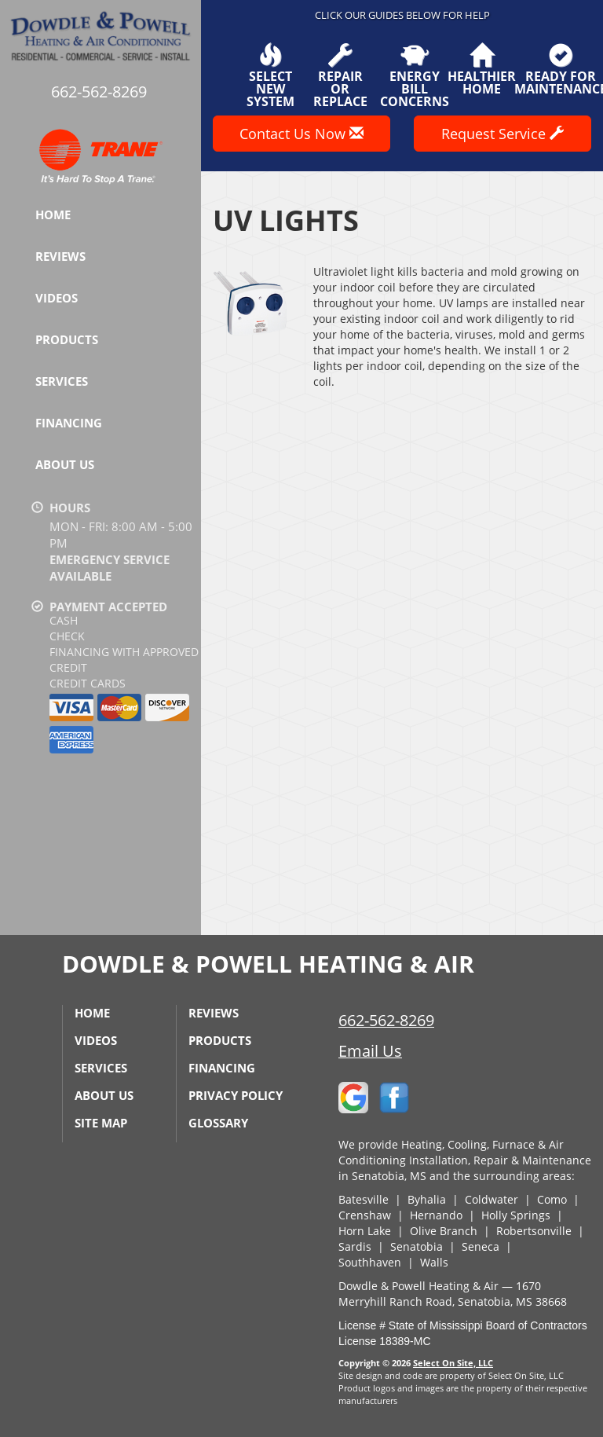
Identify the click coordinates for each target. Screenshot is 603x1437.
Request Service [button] (502, 133)
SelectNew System (270, 75)
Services (61, 381)
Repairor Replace (340, 75)
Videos (56, 298)
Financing (68, 423)
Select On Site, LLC (453, 1363)
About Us (64, 464)
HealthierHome (482, 69)
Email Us (370, 1050)
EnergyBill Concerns (414, 75)
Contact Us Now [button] (301, 133)
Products (66, 339)
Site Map (101, 1123)
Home (53, 214)
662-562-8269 (386, 1020)
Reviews (60, 256)
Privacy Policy (235, 1095)
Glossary (218, 1123)
